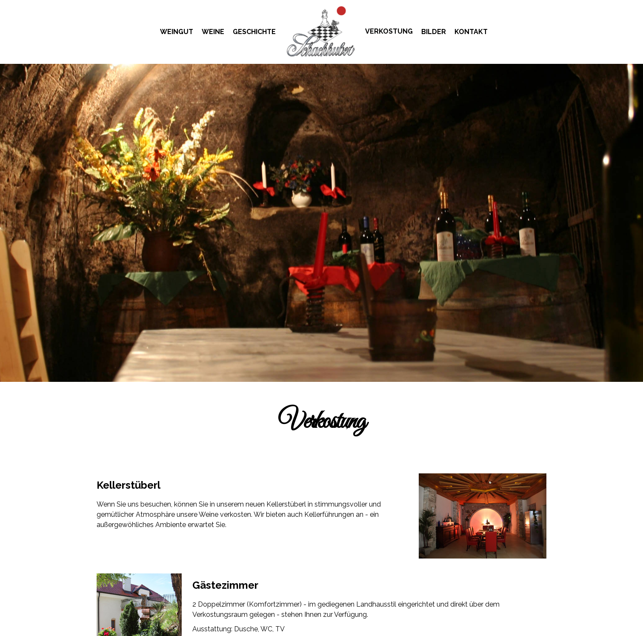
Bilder (433, 32)
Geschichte (254, 32)
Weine (213, 32)
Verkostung (389, 31)
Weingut (176, 32)
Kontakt (471, 32)
